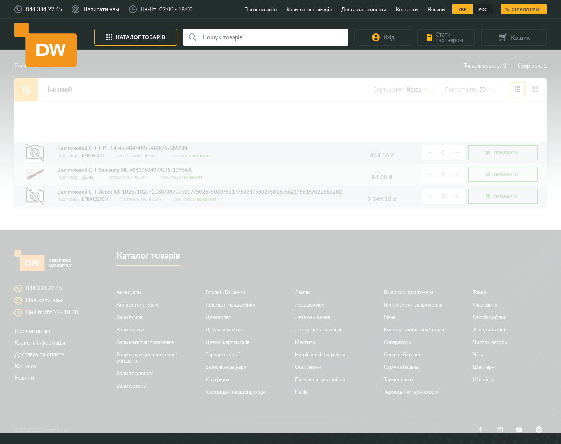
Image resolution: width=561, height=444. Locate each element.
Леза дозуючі (310, 304)
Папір (301, 391)
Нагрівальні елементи (320, 354)
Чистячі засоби (490, 341)
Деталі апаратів (224, 329)
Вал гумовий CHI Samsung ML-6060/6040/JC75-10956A (124, 170)
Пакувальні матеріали (320, 379)
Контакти (407, 9)
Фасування (485, 304)
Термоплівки (398, 379)
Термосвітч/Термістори (410, 391)
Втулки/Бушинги (225, 292)
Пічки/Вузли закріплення (413, 304)
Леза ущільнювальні (318, 329)
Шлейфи (483, 379)
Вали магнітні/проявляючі (146, 341)
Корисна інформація (309, 9)
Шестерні (484, 366)
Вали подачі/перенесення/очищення (147, 357)
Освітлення (308, 366)
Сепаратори (397, 341)
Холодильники (489, 329)
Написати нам (101, 9)
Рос (482, 9)
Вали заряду (130, 329)
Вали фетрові (131, 385)
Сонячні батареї (402, 354)
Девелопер (218, 317)
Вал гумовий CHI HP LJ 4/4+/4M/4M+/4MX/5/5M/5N (122, 148)
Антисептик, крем (137, 304)
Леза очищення (312, 317)
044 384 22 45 (44, 9)
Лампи (302, 292)
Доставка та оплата (363, 9)
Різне (390, 317)
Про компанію (260, 9)
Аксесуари (128, 292)
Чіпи (478, 354)
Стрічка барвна (401, 366)
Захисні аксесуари (226, 366)
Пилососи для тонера (408, 292)
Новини (436, 9)
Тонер (479, 292)
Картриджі (218, 379)
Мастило (305, 341)
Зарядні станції (223, 354)
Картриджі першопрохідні (236, 391)
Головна (23, 65)
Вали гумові (129, 317)
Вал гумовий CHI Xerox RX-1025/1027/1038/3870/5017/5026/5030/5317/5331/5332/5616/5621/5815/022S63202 (199, 192)
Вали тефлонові (134, 373)
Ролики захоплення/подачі (414, 329)
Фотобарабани (489, 317)
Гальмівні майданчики (230, 304)
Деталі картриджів (227, 341)
